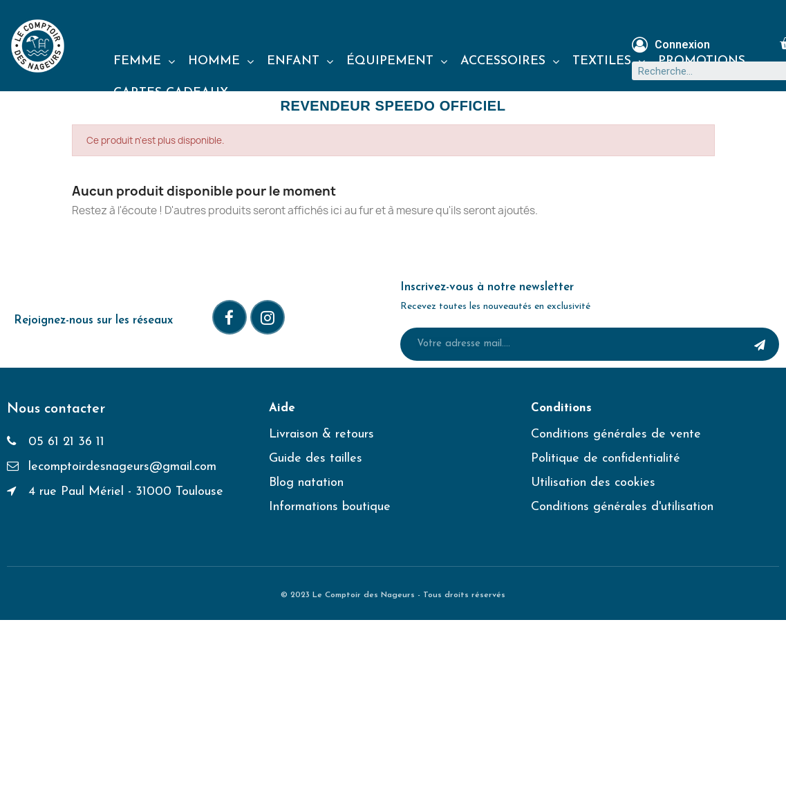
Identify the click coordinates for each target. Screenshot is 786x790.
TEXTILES (608, 61)
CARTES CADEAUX (170, 93)
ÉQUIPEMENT (396, 61)
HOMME (221, 61)
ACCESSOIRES (509, 61)
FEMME (144, 61)
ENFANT (300, 61)
